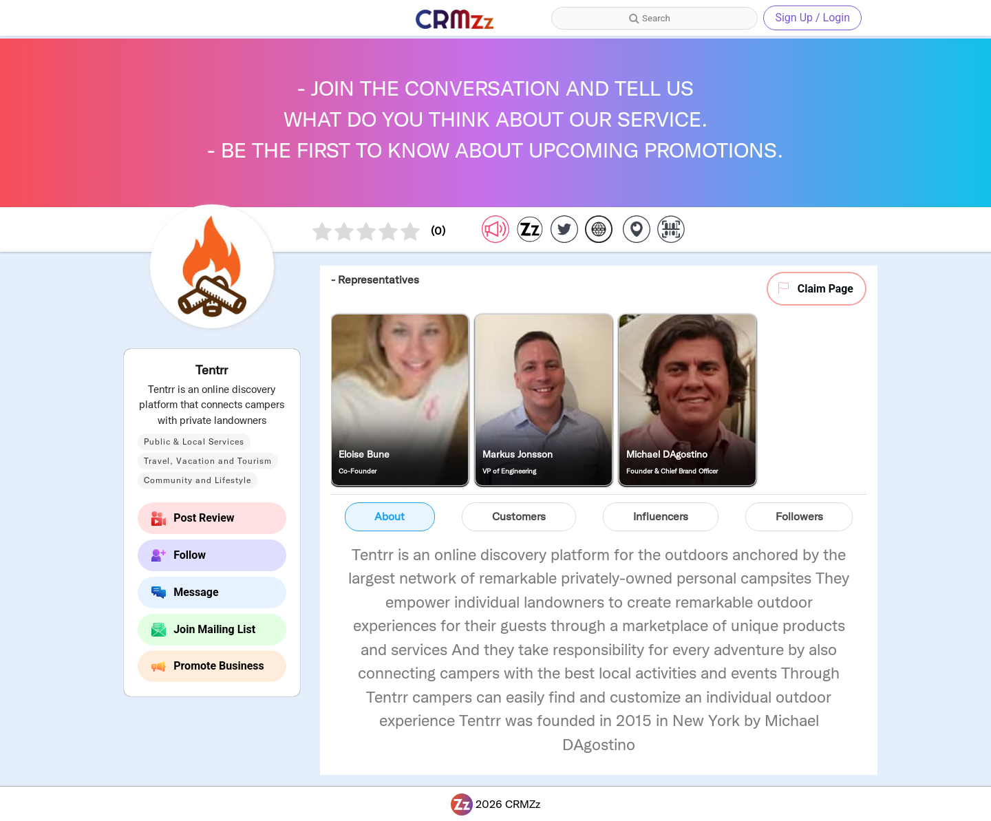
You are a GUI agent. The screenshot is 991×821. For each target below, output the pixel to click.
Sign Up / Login (812, 17)
